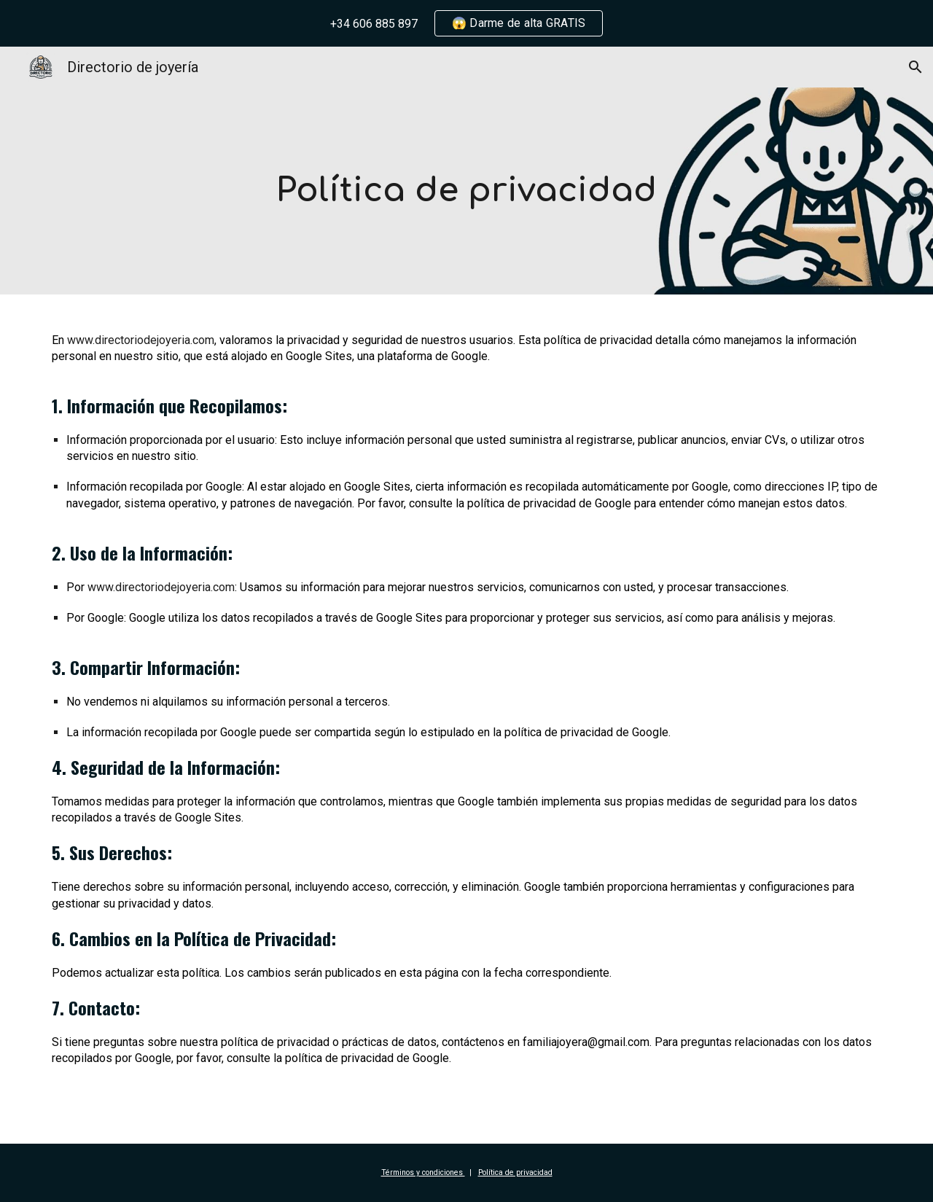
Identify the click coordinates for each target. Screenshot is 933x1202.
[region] (466, 23)
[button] (915, 67)
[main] (466, 191)
